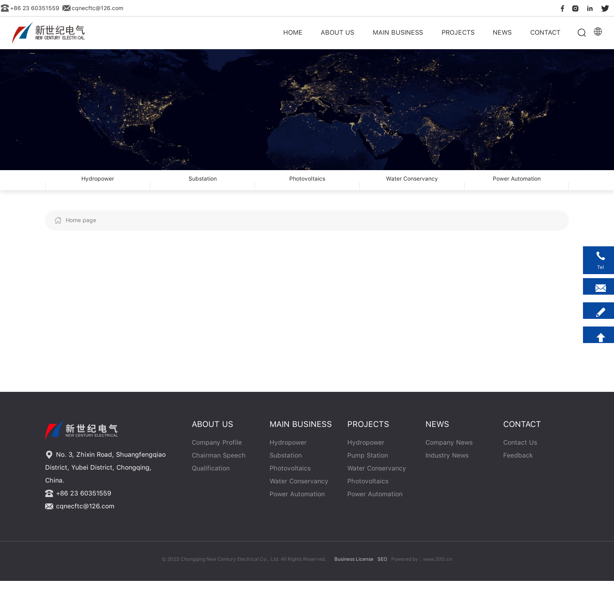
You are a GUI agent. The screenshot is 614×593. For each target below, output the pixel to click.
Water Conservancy (412, 186)
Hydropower (97, 186)
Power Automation (517, 186)
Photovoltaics (307, 186)
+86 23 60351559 (30, 8)
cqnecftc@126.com (92, 8)
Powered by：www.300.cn (421, 571)
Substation (203, 186)
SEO (382, 571)
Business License (353, 571)
